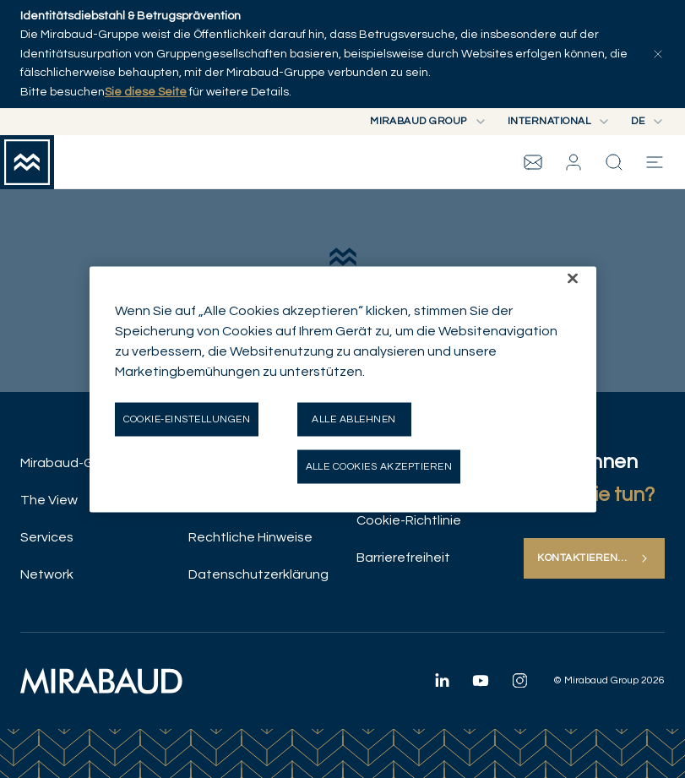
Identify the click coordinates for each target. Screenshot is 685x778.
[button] (573, 162)
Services (46, 537)
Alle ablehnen (353, 418)
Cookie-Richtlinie (408, 520)
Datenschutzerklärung (258, 574)
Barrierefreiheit (403, 557)
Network (46, 574)
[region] (343, 389)
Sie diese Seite (146, 92)
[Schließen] (572, 278)
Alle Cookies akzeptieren (379, 465)
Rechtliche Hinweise (250, 537)
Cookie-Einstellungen (187, 418)
